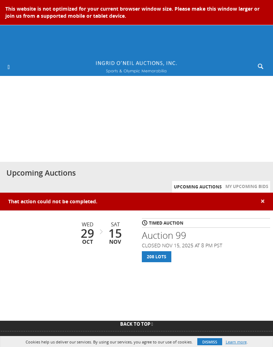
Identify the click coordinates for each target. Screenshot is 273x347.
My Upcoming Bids (246, 186)
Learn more (236, 342)
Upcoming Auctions (198, 187)
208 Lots (156, 257)
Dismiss (209, 342)
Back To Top (136, 324)
